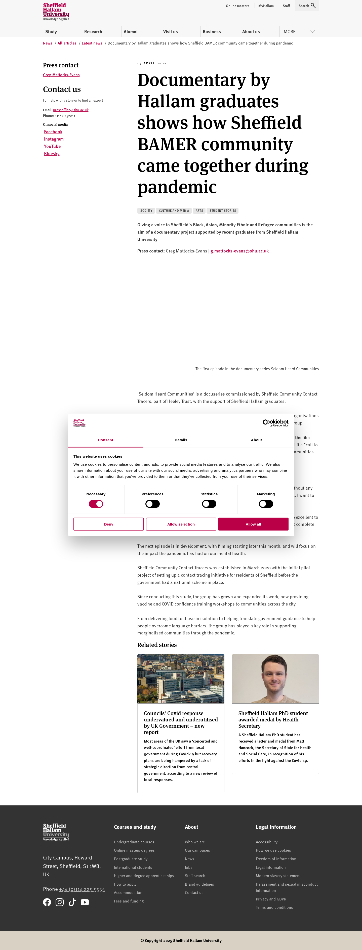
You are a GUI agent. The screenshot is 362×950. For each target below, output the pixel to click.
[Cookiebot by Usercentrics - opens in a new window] (267, 423)
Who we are (195, 841)
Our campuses (197, 850)
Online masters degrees (134, 850)
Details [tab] (181, 440)
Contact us (194, 892)
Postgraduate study (130, 858)
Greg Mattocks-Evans (61, 74)
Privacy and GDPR (271, 898)
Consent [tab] (105, 440)
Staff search (195, 875)
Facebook (53, 131)
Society (146, 210)
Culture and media (174, 210)
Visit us (170, 31)
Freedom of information (276, 858)
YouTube (52, 146)
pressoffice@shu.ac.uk (71, 109)
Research (93, 31)
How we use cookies (273, 850)
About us (251, 31)
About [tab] (256, 440)
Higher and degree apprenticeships (144, 875)
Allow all (253, 524)
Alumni (131, 31)
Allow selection (181, 524)
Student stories (223, 210)
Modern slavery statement (278, 875)
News (189, 858)
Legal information (271, 867)
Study (51, 31)
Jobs (188, 867)
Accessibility (266, 841)
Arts (199, 210)
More (299, 31)
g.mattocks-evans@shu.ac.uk (240, 250)
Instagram (54, 139)
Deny (108, 524)
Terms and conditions (274, 907)
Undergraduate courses (134, 841)
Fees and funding (129, 900)
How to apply (125, 884)
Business (212, 31)
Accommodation (128, 892)
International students (133, 867)
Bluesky (52, 153)
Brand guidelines (199, 884)
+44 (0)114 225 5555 (82, 888)
